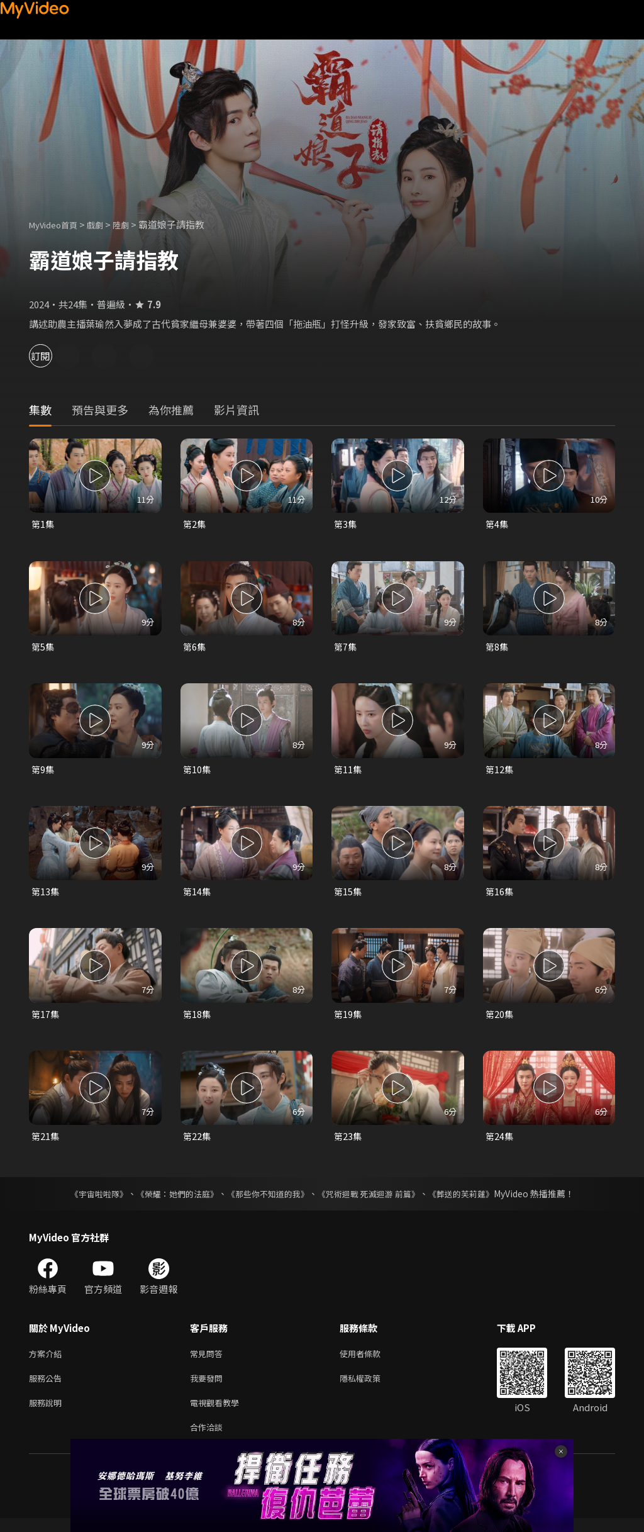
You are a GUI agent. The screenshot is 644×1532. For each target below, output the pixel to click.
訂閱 (54, 355)
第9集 (43, 771)
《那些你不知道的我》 (267, 1200)
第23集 (348, 1142)
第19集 (348, 1019)
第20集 (500, 1019)
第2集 (195, 524)
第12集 (500, 771)
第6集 (195, 648)
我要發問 (209, 1387)
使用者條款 (370, 1360)
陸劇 (133, 224)
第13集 (45, 895)
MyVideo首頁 (57, 224)
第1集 (43, 524)
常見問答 (209, 1360)
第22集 (197, 1142)
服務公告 (48, 1387)
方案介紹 (48, 1360)
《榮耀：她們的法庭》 (170, 1200)
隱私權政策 (370, 1387)
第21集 (45, 1142)
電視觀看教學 (218, 1413)
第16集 (500, 895)
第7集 (346, 648)
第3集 (346, 524)
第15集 (348, 895)
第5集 (43, 648)
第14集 (197, 895)
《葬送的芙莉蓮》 (473, 1200)
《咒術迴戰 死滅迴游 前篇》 (374, 1200)
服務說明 (48, 1413)
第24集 (500, 1142)
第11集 (348, 771)
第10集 (197, 771)
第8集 (497, 648)
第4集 (497, 524)
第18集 (197, 1019)
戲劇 (105, 224)
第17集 (45, 1019)
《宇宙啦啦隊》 (86, 1200)
